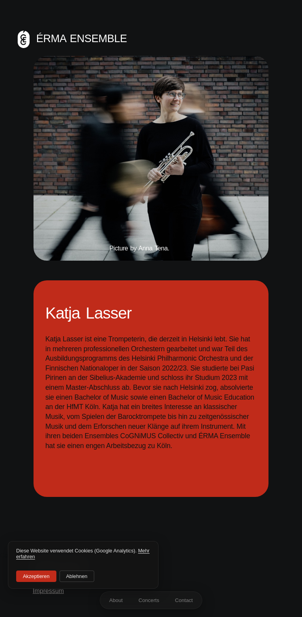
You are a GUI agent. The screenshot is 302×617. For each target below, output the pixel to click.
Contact (184, 600)
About (116, 600)
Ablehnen (77, 576)
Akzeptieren (36, 576)
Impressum (48, 590)
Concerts (148, 600)
